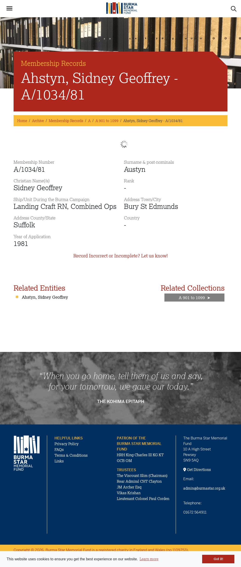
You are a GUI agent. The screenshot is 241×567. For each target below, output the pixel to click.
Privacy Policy (67, 443)
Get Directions (197, 469)
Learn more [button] (149, 558)
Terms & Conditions (71, 455)
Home (22, 120)
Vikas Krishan (129, 492)
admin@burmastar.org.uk (204, 488)
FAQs (59, 449)
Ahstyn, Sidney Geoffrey (45, 297)
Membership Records (66, 120)
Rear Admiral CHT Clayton (139, 481)
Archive (38, 120)
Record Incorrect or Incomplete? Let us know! (120, 256)
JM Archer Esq (129, 487)
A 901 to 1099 (106, 120)
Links (59, 461)
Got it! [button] (218, 559)
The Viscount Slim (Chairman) (142, 475)
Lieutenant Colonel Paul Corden (143, 498)
